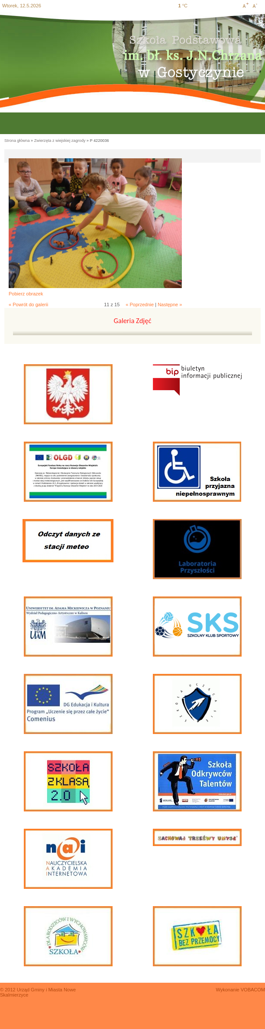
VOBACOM (253, 989)
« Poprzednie (140, 304)
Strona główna (17, 140)
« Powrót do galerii (28, 304)
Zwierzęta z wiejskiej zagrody (60, 140)
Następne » (170, 304)
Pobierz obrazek (26, 293)
